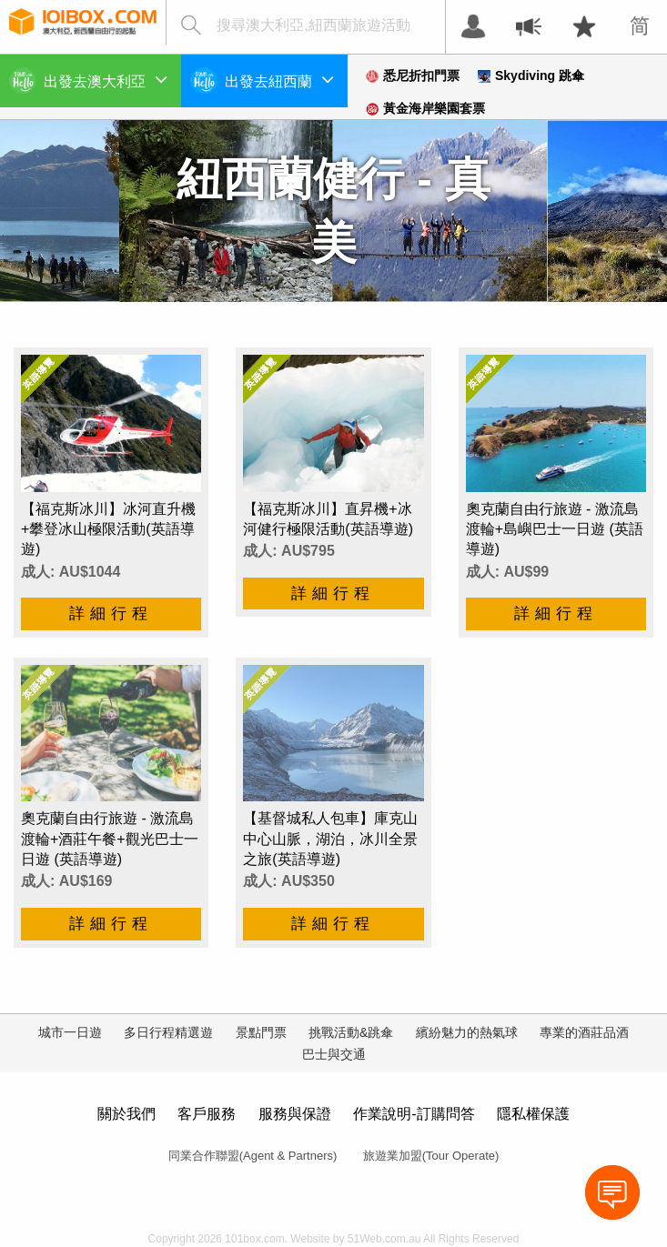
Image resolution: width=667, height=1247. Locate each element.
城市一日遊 (70, 1032)
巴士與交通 (334, 1054)
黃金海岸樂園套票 (425, 108)
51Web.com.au (384, 1238)
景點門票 (261, 1032)
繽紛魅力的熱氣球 (467, 1032)
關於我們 (126, 1113)
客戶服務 (206, 1113)
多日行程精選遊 (168, 1032)
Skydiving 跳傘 (531, 75)
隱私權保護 (533, 1113)
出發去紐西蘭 (279, 79)
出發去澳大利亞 (105, 79)
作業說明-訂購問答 (413, 1113)
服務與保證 (294, 1113)
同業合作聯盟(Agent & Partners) (253, 1155)
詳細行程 (111, 613)
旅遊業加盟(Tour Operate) (431, 1155)
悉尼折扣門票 (413, 75)
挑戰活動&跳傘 (350, 1032)
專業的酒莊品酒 (584, 1032)
